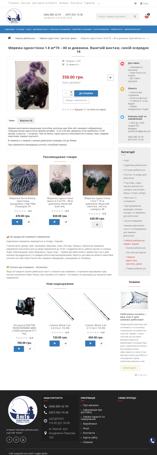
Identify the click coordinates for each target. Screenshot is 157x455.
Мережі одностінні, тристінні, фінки (134, 260)
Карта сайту (90, 437)
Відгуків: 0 (80, 109)
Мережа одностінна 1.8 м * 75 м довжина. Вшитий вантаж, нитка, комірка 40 (97, 204)
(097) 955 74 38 (74, 14)
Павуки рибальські (136, 268)
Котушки (20, 29)
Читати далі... (130, 368)
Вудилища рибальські (135, 165)
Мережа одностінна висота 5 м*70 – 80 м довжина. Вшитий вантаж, (60, 202)
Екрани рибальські (136, 247)
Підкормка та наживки (82, 29)
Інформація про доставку (91, 411)
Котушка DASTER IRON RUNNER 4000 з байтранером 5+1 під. (24, 329)
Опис (12, 120)
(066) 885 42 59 (52, 14)
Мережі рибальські (132, 29)
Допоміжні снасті (40, 29)
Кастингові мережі (136, 252)
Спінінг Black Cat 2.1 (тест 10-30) (95, 327)
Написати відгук (98, 109)
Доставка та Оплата (44, 3)
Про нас (25, 3)
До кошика (86, 93)
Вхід (144, 3)
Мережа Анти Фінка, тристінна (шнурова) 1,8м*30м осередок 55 (23, 202)
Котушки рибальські (134, 169)
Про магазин (91, 405)
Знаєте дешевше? (71, 82)
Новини (63, 3)
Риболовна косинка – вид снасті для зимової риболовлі (133, 317)
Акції (126, 160)
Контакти (76, 3)
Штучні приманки (101, 29)
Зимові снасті (117, 29)
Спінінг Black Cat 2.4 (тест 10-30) (60, 327)
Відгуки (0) (26, 120)
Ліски (28, 29)
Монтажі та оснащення (60, 29)
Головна (13, 3)
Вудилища (9, 29)
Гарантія (89, 3)
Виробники (90, 424)
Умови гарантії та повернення (93, 418)
